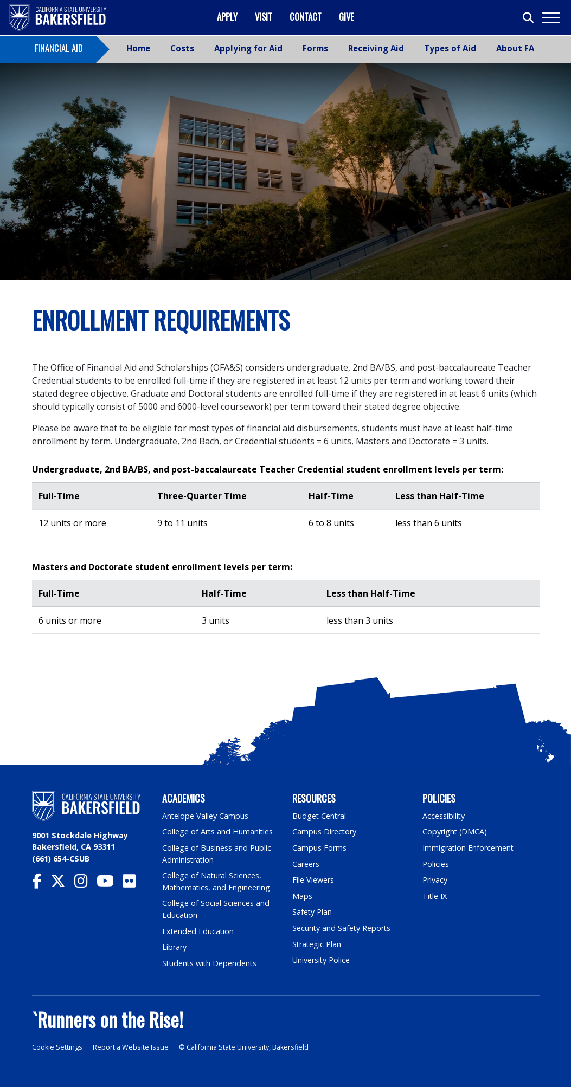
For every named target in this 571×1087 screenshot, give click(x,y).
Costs (182, 48)
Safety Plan (312, 912)
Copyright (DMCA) (455, 831)
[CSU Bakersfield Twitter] (62, 883)
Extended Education (198, 931)
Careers (305, 864)
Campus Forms (319, 848)
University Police (321, 960)
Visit (263, 16)
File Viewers (313, 880)
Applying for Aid (248, 48)
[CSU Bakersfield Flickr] (134, 883)
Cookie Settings (57, 1047)
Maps (302, 896)
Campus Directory (324, 831)
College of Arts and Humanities (218, 831)
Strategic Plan (317, 944)
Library (174, 947)
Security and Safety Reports (342, 928)
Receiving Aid (376, 48)
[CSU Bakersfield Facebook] (41, 883)
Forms (315, 48)
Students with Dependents (210, 963)
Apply (227, 16)
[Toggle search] (528, 17)
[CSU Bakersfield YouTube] (110, 883)
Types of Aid (450, 48)
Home (138, 48)
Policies (435, 864)
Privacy (434, 880)
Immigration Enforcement (468, 848)
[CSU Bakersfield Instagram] (85, 883)
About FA (515, 48)
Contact (306, 16)
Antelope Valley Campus (205, 816)
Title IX (434, 896)
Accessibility (443, 816)
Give (346, 16)
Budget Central (319, 816)
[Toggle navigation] (550, 17)
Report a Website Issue (131, 1047)
